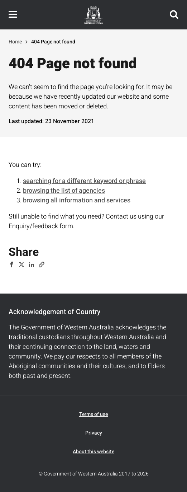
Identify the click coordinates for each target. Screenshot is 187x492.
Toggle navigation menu (13, 14)
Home (15, 42)
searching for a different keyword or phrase (84, 181)
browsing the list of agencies (64, 191)
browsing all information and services (76, 200)
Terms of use (93, 414)
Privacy (93, 433)
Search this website (174, 14)
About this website (93, 451)
